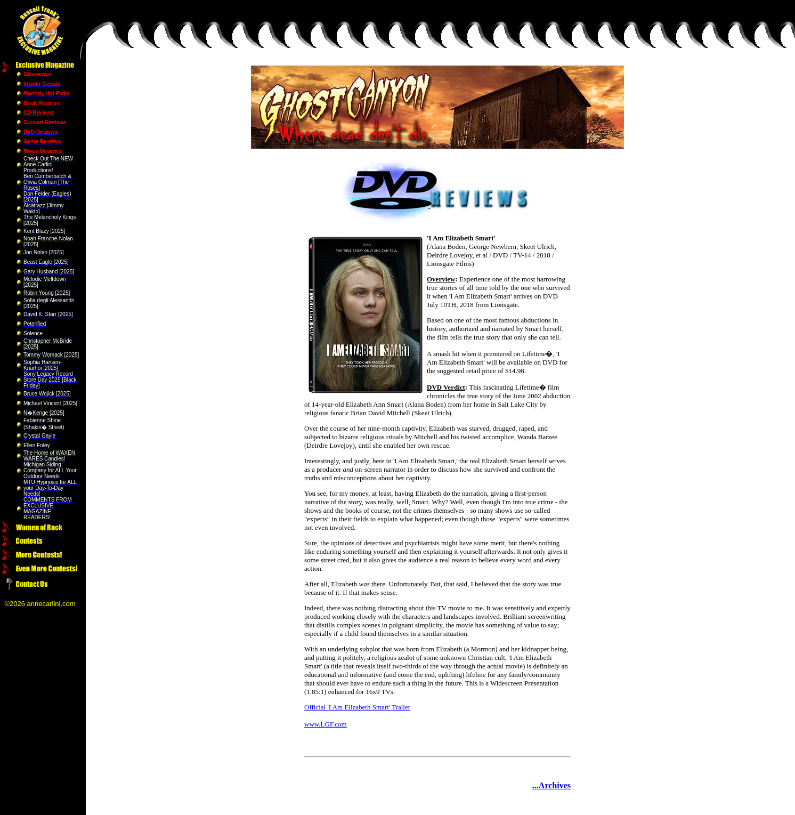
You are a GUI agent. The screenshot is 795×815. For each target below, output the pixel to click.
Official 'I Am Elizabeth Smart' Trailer (357, 707)
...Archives (551, 785)
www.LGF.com (325, 724)
